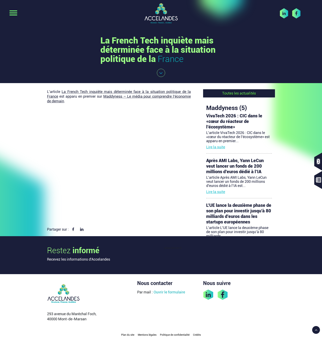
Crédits (197, 334)
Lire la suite (215, 147)
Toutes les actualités (239, 93)
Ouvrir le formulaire (169, 292)
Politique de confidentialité (175, 334)
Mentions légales (147, 334)
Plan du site (127, 334)
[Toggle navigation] (13, 13)
